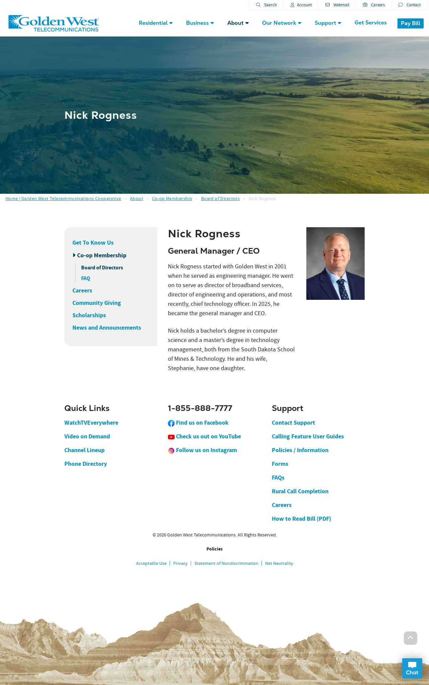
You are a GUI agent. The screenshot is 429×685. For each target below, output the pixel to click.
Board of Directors (220, 198)
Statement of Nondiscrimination (226, 563)
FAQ (85, 278)
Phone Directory (85, 464)
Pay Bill (410, 23)
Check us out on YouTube (204, 436)
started (213, 266)
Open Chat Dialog (412, 668)
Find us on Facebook (198, 423)
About (136, 198)
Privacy (180, 563)
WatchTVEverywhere (91, 423)
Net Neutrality (279, 563)
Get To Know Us (93, 243)
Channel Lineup (84, 450)
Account (301, 5)
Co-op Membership (172, 198)
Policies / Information (300, 450)
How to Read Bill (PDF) (301, 519)
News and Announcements (106, 328)
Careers (374, 5)
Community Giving (96, 303)
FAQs (278, 478)
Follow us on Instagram (202, 450)
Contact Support (293, 423)
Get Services (371, 22)
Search (266, 5)
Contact (410, 5)
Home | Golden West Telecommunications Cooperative (63, 198)
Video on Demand (87, 436)
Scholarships (89, 315)
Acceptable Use (151, 563)
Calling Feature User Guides (308, 436)
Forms (280, 464)
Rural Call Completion (300, 491)
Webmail (337, 5)
